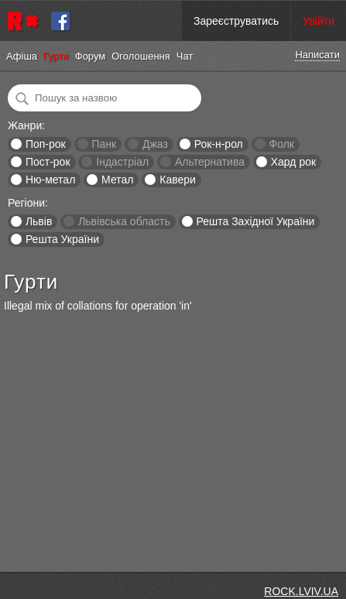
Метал (117, 179)
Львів (39, 221)
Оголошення (140, 56)
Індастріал (122, 162)
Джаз (155, 144)
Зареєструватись (236, 21)
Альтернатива (210, 162)
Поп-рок (46, 144)
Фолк (281, 144)
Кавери (177, 179)
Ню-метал (50, 179)
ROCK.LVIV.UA (301, 591)
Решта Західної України (255, 221)
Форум (90, 56)
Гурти (56, 56)
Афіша (21, 56)
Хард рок (293, 162)
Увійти (318, 21)
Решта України (62, 239)
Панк (103, 144)
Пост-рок (48, 162)
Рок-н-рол (218, 144)
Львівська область (124, 221)
